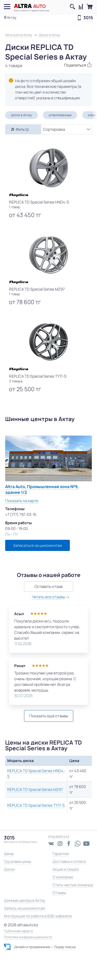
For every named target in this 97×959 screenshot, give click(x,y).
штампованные (60, 115)
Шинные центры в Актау (24, 900)
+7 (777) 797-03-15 (20, 514)
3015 (88, 18)
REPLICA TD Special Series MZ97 (35, 789)
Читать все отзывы (48, 596)
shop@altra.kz (58, 836)
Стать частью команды (73, 884)
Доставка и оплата (69, 861)
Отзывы (59, 892)
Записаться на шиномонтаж (37, 545)
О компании (63, 877)
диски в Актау (21, 115)
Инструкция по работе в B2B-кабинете (38, 916)
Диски (9, 869)
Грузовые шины (17, 861)
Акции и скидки (66, 869)
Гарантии (61, 853)
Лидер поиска (65, 947)
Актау (11, 17)
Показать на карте (21, 500)
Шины (9, 853)
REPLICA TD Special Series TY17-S (36, 805)
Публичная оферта (18, 931)
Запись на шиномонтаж (24, 908)
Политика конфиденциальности (28, 937)
